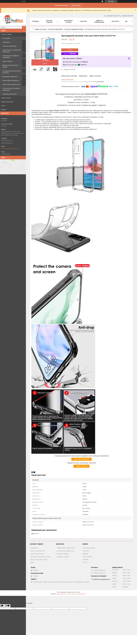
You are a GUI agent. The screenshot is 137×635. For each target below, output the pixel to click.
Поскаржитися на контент (63, 594)
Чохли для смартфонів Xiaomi (73, 29)
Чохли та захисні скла (37, 551)
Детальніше (76, 5)
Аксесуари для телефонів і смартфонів (10, 56)
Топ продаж (6, 38)
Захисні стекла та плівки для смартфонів (11, 51)
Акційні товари (6, 98)
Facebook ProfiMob (63, 554)
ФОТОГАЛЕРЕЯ (87, 557)
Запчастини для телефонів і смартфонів (11, 89)
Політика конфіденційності (79, 594)
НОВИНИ (85, 559)
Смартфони (6, 42)
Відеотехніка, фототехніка (39, 559)
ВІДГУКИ (85, 554)
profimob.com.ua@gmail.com (10, 148)
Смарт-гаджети (7, 61)
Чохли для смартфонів (9, 46)
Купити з (69, 54)
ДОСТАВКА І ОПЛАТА (89, 548)
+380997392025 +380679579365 (66, 548)
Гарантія (83, 21)
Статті (3, 106)
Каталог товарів (6, 34)
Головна (35, 21)
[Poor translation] (7, 605)
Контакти (115, 21)
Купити (69, 50)
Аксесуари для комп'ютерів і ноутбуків (11, 72)
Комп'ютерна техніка (37, 554)
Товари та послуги (40, 29)
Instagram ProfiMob (63, 557)
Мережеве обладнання (9, 76)
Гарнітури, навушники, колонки (41, 557)
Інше (32, 562)
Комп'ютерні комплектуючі (11, 84)
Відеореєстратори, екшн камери (10, 66)
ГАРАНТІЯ (86, 551)
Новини (3, 109)
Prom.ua (78, 592)
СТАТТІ (85, 562)
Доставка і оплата (68, 21)
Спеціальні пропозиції (9, 94)
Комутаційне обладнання (10, 80)
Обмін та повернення (99, 21)
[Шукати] (24, 27)
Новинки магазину (7, 102)
